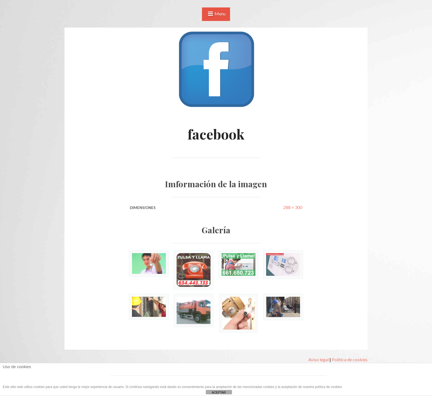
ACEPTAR (219, 392)
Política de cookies (350, 359)
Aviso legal (318, 359)
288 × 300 (292, 207)
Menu (220, 13)
